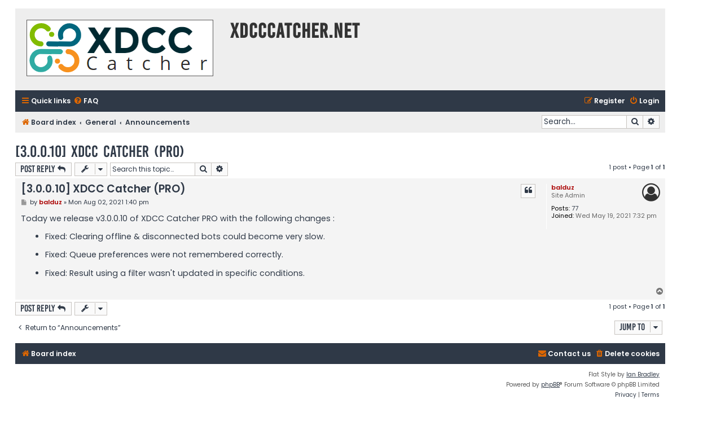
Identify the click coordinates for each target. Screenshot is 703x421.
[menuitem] (85, 101)
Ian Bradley (643, 374)
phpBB (550, 384)
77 (575, 208)
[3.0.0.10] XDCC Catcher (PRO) (99, 151)
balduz (562, 187)
